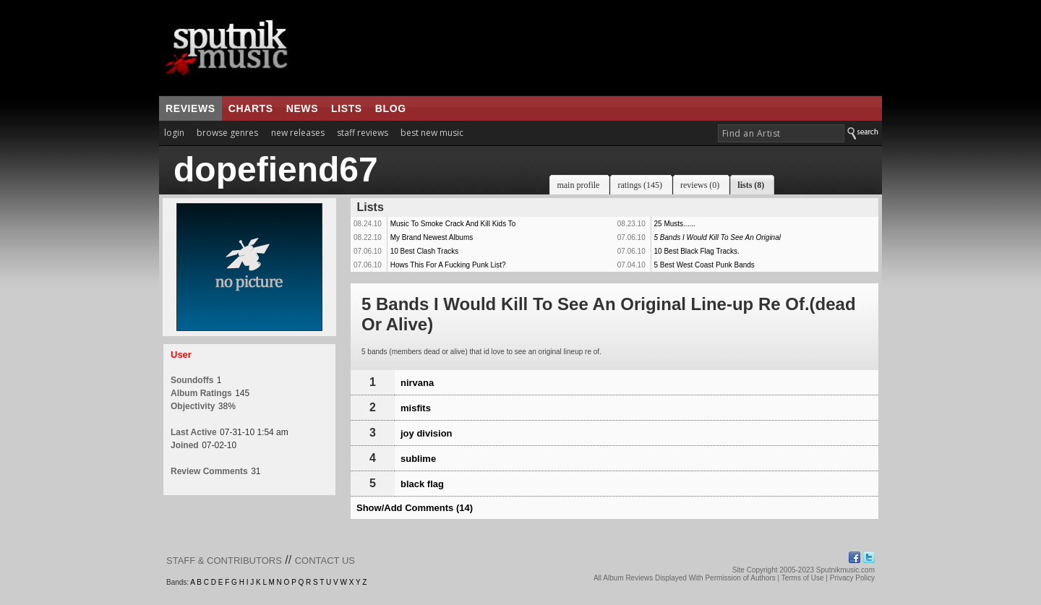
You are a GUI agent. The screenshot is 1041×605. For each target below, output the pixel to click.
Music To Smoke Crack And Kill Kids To (453, 224)
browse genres (227, 132)
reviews (190, 108)
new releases (298, 132)
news (302, 108)
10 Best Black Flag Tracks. (697, 251)
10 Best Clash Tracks (424, 251)
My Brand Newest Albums (432, 237)
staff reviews (362, 132)
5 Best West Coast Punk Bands (704, 265)
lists (346, 108)
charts (250, 108)
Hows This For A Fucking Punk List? (448, 265)
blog (390, 108)
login (174, 132)
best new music (431, 132)
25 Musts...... (674, 224)
